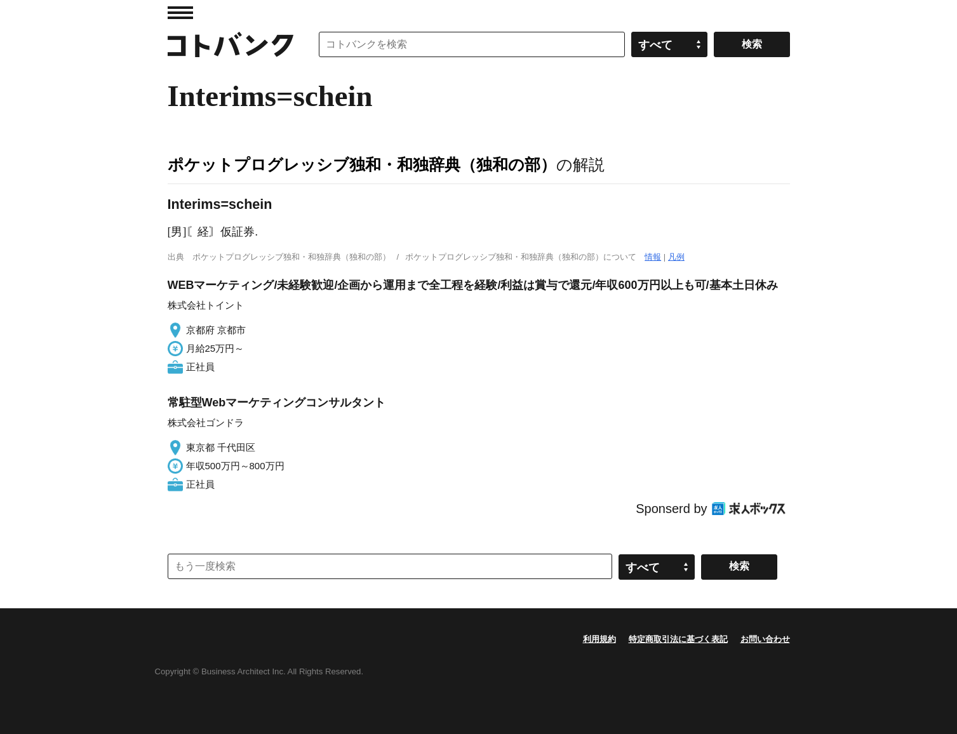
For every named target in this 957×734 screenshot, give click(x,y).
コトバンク (230, 44)
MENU (180, 12)
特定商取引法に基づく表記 (678, 639)
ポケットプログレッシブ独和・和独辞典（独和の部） (362, 164)
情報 (653, 257)
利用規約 (599, 639)
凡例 (676, 257)
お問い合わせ (765, 639)
